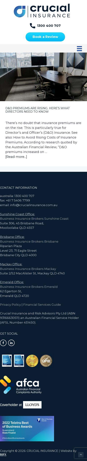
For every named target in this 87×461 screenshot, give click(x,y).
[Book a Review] (45, 36)
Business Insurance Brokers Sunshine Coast (34, 218)
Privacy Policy (10, 304)
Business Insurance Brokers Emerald (29, 287)
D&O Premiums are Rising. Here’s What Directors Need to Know (37, 110)
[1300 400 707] (45, 26)
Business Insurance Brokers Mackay (28, 269)
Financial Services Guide (42, 304)
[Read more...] (16, 156)
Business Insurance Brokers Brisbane (29, 241)
